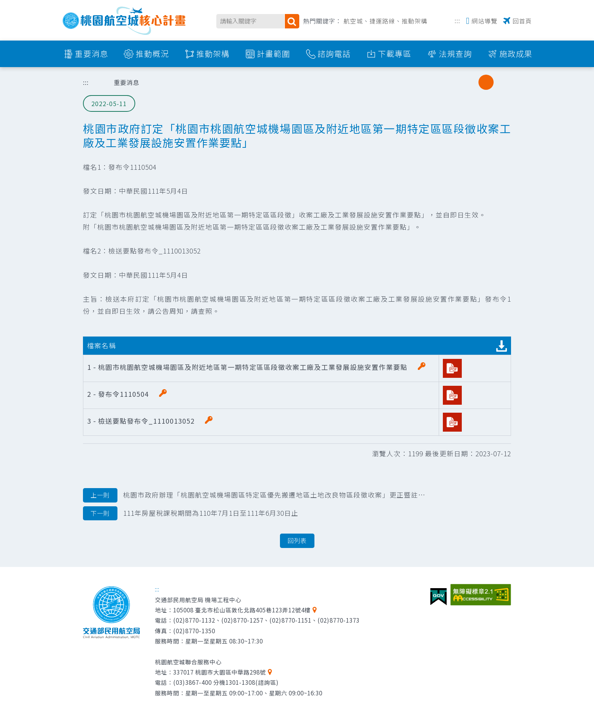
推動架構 (414, 20)
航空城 (353, 20)
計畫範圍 (273, 53)
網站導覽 (484, 20)
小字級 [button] (470, 82)
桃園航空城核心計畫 (124, 20)
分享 (451, 82)
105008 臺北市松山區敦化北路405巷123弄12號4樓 (242, 610)
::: (457, 19)
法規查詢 (455, 53)
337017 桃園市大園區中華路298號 (219, 672)
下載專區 (394, 53)
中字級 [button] (486, 82)
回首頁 (522, 20)
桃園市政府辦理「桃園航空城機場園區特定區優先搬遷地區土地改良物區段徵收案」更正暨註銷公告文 (254, 495)
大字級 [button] (501, 82)
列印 (431, 82)
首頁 (96, 82)
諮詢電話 (334, 53)
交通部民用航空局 (111, 612)
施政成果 (516, 53)
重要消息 (91, 53)
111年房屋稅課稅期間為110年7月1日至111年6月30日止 (191, 513)
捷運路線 (382, 20)
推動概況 (152, 53)
